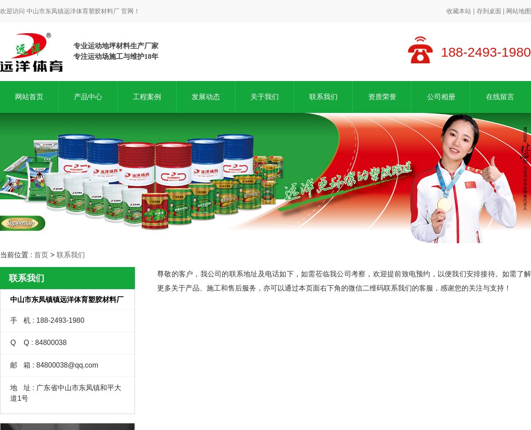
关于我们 (264, 97)
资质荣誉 (382, 97)
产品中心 (88, 97)
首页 (41, 255)
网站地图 (518, 11)
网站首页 (29, 97)
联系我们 (323, 97)
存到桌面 (489, 11)
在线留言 (500, 97)
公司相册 (441, 97)
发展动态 (206, 97)
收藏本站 (458, 11)
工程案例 (147, 97)
